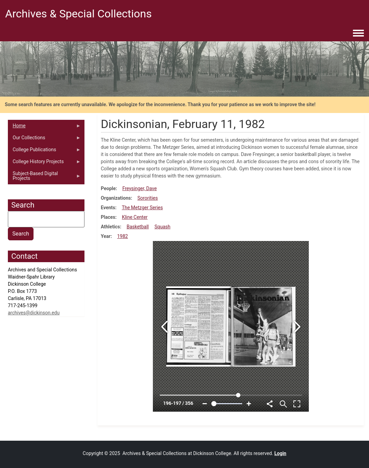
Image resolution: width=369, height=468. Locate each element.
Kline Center (134, 217)
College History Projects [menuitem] (44, 163)
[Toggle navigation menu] (358, 33)
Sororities (147, 198)
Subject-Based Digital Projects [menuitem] (44, 177)
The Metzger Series (142, 207)
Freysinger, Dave (139, 188)
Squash (163, 226)
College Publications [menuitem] (44, 151)
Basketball (138, 226)
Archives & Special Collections (78, 13)
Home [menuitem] (44, 127)
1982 (122, 236)
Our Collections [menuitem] (44, 139)
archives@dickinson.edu (34, 312)
